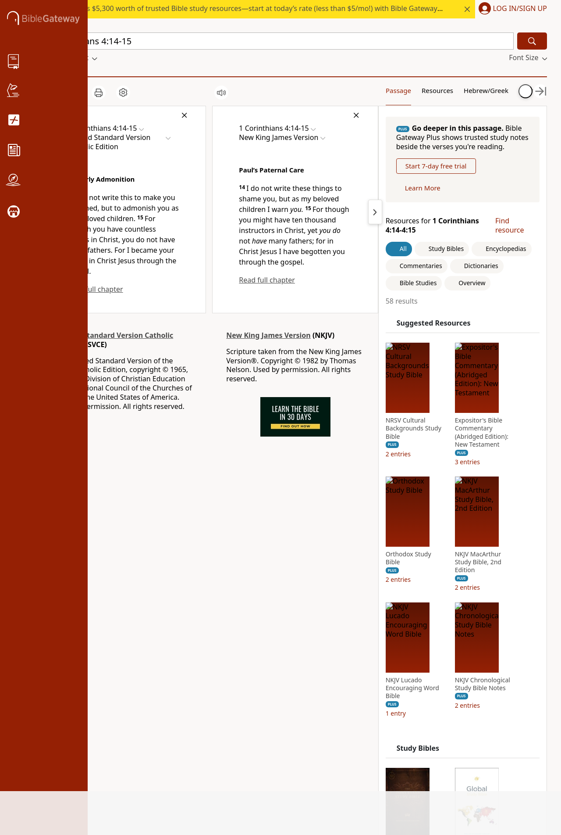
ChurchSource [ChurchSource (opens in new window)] (232, 674)
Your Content (503, 90)
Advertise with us (153, 695)
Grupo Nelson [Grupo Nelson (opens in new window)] (232, 708)
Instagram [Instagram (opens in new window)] (311, 662)
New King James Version (266, 336)
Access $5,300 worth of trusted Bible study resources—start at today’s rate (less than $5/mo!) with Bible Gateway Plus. (261, 8)
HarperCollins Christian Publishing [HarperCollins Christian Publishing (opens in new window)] (247, 690)
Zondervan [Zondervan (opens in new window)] (227, 756)
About (50, 650)
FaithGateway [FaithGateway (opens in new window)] (231, 650)
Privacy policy (149, 720)
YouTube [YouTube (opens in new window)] (308, 711)
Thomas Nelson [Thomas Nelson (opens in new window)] (234, 732)
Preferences (313, 764)
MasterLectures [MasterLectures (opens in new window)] (234, 769)
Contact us (142, 708)
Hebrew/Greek (458, 90)
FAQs (133, 650)
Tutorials (139, 662)
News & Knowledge (72, 662)
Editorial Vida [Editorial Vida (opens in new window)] (230, 720)
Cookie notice (147, 775)
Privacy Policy (500, 785)
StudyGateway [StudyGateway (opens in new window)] (232, 662)
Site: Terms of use (154, 787)
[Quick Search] (277, 41)
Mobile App (59, 686)
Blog (47, 711)
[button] (511, 9)
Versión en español (325, 751)
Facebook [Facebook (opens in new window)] (309, 650)
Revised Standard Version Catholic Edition (113, 341)
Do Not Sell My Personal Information (166, 758)
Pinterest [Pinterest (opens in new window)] (308, 674)
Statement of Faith (70, 674)
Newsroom (58, 723)
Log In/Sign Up (520, 8)
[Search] (532, 41)
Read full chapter (95, 289)
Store (49, 698)
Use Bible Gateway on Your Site (160, 678)
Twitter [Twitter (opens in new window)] (305, 698)
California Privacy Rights (155, 736)
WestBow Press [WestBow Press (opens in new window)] (234, 744)
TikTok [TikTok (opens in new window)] (304, 686)
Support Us (58, 735)
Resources (411, 90)
